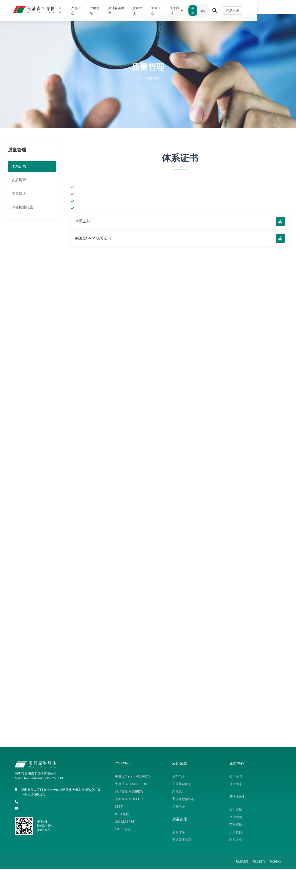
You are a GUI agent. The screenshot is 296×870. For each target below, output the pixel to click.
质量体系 (178, 833)
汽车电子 (178, 777)
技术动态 (235, 785)
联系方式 (235, 840)
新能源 (177, 792)
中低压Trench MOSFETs (132, 777)
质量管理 (166, 9)
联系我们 (242, 862)
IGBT (119, 807)
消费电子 (178, 807)
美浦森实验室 (142, 9)
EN (240, 9)
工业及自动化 (181, 785)
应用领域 (118, 9)
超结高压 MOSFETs (129, 792)
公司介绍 (235, 810)
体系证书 (18, 166)
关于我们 (209, 9)
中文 (229, 9)
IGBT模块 (122, 815)
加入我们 (235, 833)
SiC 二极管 (123, 830)
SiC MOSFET (125, 822)
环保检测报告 (22, 207)
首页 (80, 9)
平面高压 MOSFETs (129, 800)
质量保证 (18, 193)
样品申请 (269, 9)
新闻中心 (187, 9)
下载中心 (275, 862)
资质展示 (18, 180)
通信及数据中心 (183, 800)
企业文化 (235, 818)
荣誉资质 (235, 825)
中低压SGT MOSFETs (131, 785)
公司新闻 (235, 777)
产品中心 (97, 9)
